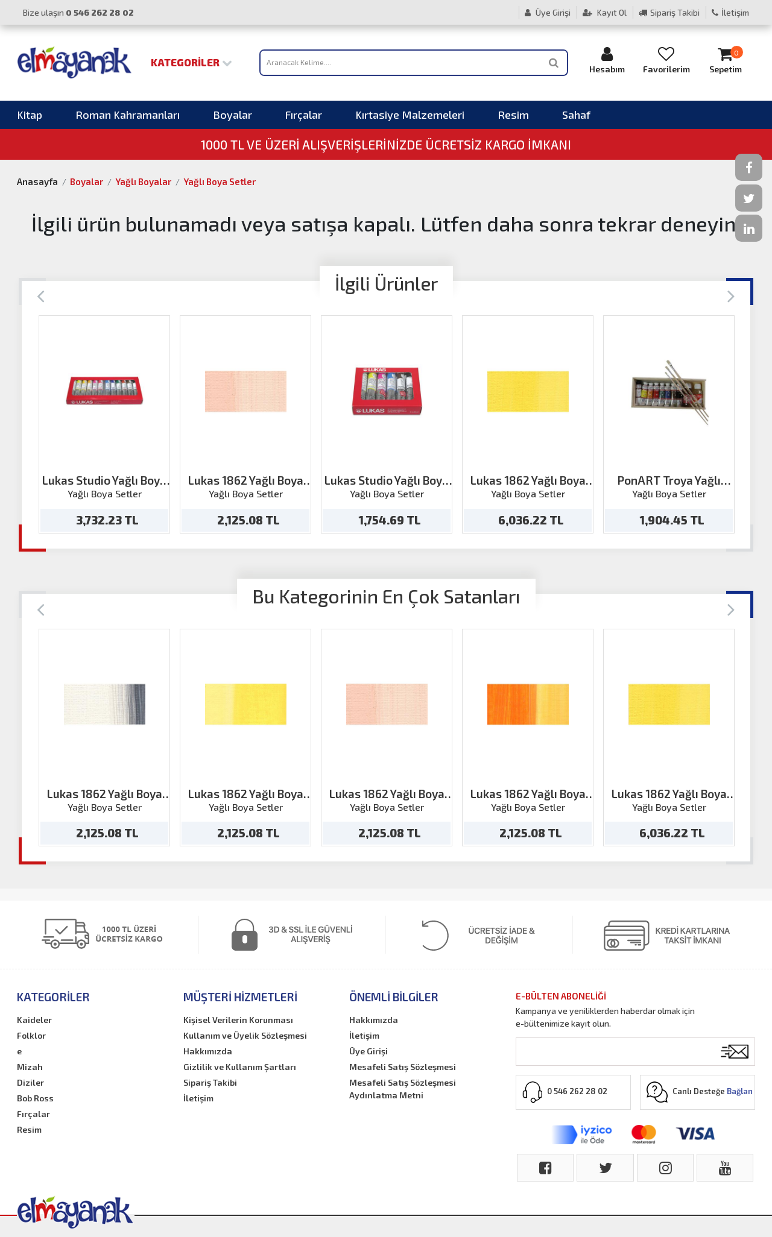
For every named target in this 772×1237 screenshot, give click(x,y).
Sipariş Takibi (669, 12)
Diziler (30, 1082)
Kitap (29, 114)
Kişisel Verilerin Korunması (238, 1020)
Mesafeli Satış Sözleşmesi (402, 1067)
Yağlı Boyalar (143, 181)
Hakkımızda (207, 1051)
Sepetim (725, 60)
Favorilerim (666, 60)
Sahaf (576, 114)
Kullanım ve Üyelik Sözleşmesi (245, 1035)
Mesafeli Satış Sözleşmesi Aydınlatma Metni (402, 1088)
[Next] (731, 295)
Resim (513, 114)
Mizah (30, 1067)
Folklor (31, 1035)
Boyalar (232, 114)
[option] (104, 424)
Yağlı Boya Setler (219, 181)
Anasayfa (37, 181)
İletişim (730, 12)
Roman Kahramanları (127, 114)
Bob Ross (35, 1098)
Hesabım (607, 60)
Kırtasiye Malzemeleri (409, 114)
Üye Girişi (548, 12)
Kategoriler (191, 62)
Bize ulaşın (78, 12)
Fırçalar (303, 114)
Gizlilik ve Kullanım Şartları (239, 1067)
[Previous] (41, 295)
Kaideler (34, 1020)
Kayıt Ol (605, 12)
